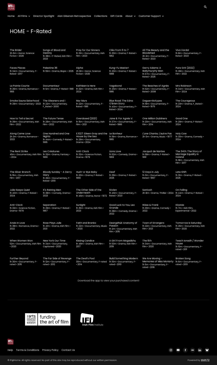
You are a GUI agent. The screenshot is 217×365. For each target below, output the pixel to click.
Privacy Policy (50, 350)
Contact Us (68, 350)
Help (10, 350)
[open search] (206, 6)
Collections (100, 16)
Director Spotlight (43, 16)
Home (11, 16)
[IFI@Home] (11, 342)
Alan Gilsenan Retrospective (74, 16)
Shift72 (205, 360)
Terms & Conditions (27, 350)
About (129, 16)
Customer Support (150, 16)
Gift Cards (116, 16)
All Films (22, 16)
